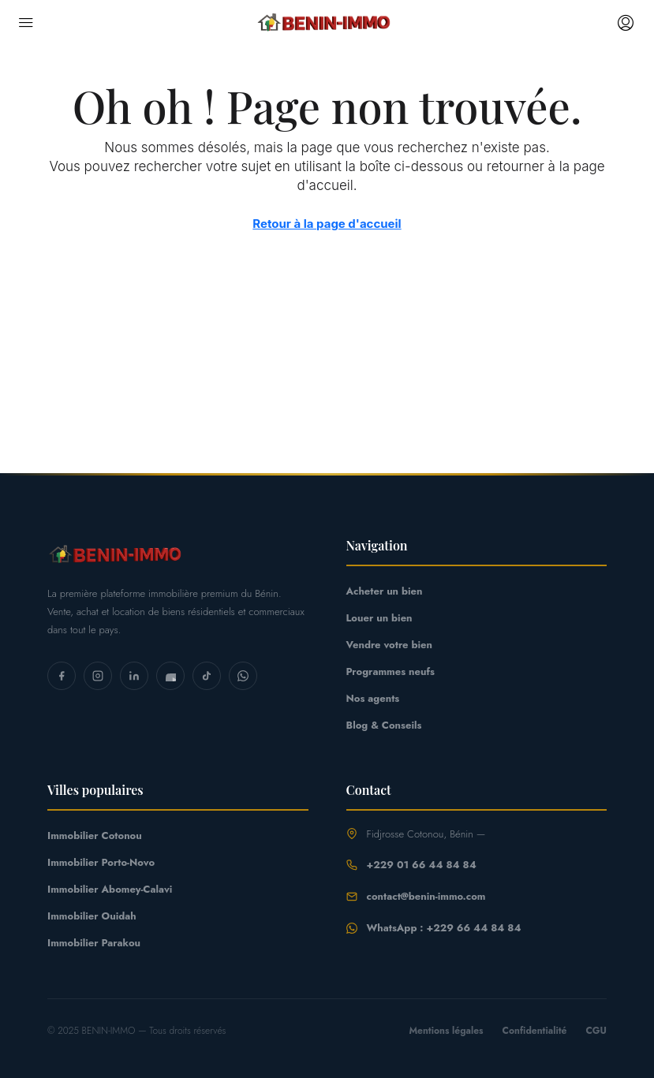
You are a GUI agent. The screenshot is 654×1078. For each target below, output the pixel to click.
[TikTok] (206, 676)
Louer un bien (379, 617)
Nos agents (373, 698)
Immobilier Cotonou (94, 835)
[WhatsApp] (243, 676)
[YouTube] (170, 676)
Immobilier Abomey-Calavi (109, 889)
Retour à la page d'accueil (326, 223)
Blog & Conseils (384, 725)
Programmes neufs (390, 671)
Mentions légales (446, 1031)
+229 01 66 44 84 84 (421, 864)
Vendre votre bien (389, 644)
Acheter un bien (384, 591)
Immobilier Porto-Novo (101, 862)
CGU (596, 1031)
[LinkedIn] (134, 676)
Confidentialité (535, 1031)
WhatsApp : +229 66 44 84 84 (444, 927)
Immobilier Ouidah (91, 915)
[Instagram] (98, 676)
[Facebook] (61, 676)
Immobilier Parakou (93, 942)
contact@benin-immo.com (426, 896)
